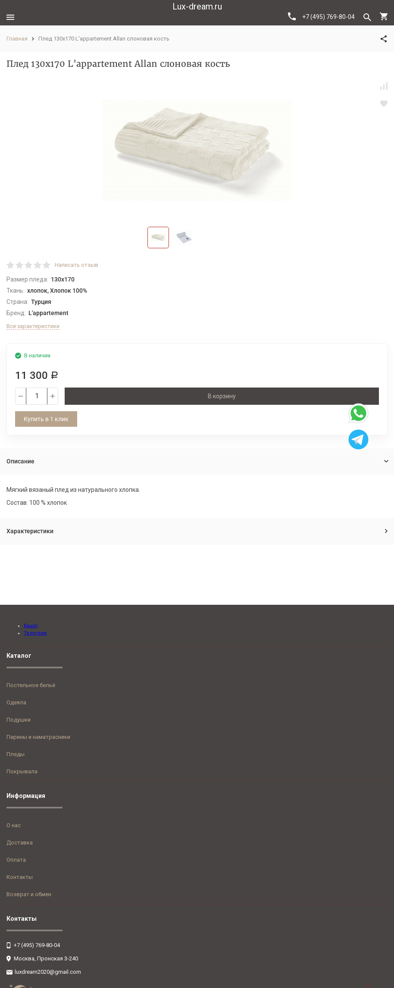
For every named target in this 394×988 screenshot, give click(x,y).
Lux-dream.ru (197, 6)
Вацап (31, 625)
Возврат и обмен (28, 894)
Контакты (19, 877)
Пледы (15, 754)
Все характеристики (32, 326)
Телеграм (35, 633)
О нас (13, 825)
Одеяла (16, 702)
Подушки (18, 719)
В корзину (222, 396)
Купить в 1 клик (46, 419)
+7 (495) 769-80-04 (321, 16)
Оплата (16, 860)
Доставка (19, 842)
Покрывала (22, 771)
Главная (17, 38)
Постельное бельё (30, 685)
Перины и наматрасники (38, 737)
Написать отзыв (76, 265)
